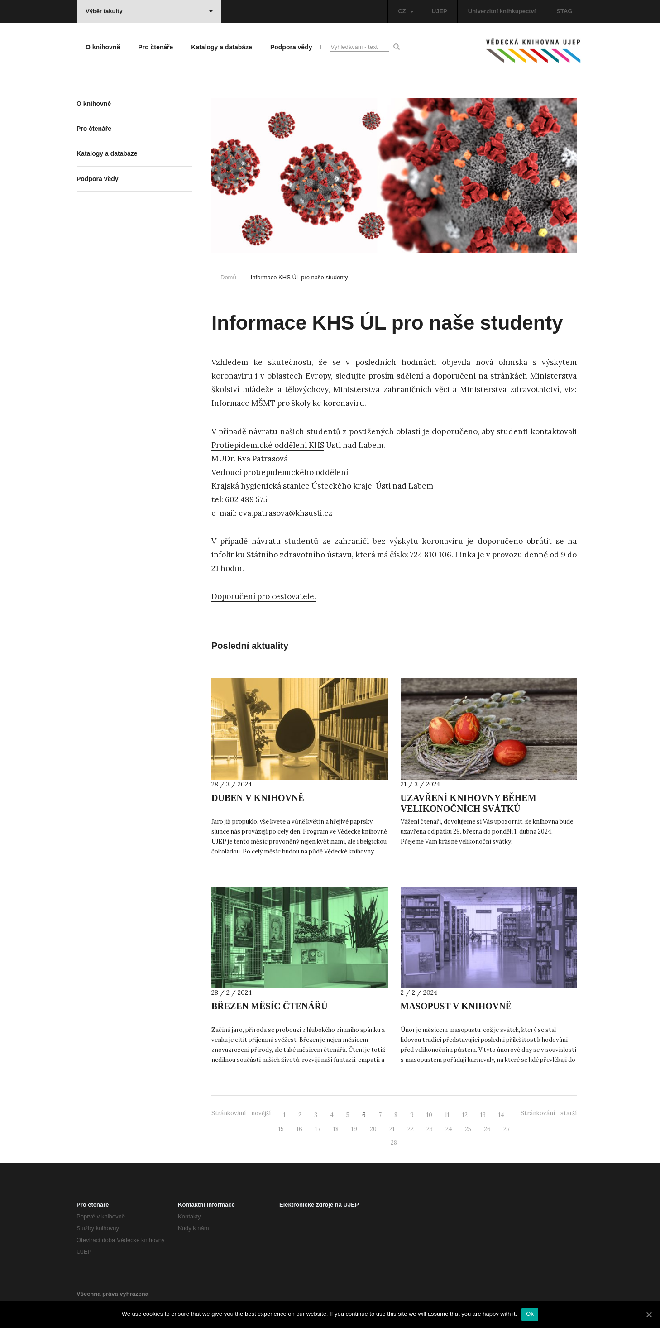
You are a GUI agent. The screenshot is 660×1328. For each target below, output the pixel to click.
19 (354, 1129)
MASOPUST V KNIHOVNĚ (456, 1006)
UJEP (439, 11)
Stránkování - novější (241, 1113)
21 (392, 1129)
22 (410, 1129)
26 (487, 1129)
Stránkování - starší (549, 1113)
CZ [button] (405, 11)
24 (448, 1129)
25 (468, 1129)
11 (447, 1115)
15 (281, 1129)
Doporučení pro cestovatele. (263, 596)
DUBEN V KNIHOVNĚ (257, 798)
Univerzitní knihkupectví (502, 11)
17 (317, 1129)
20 (373, 1129)
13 (483, 1115)
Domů (228, 277)
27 (506, 1129)
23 (429, 1129)
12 (465, 1115)
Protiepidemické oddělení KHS (267, 445)
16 (299, 1129)
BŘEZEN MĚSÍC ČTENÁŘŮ (269, 1006)
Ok (530, 1313)
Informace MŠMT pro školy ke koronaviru (287, 403)
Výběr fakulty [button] (149, 11)
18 (336, 1129)
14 (501, 1115)
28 (394, 1142)
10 (429, 1115)
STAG (564, 11)
